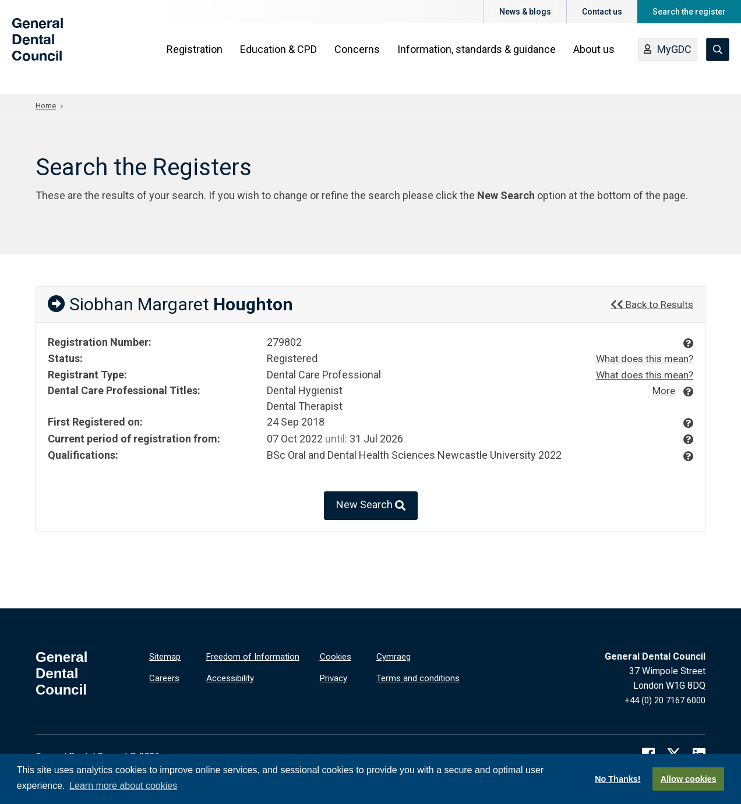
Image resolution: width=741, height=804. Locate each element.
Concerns (360, 59)
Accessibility (232, 676)
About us (597, 59)
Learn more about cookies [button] (123, 786)
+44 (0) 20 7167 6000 (661, 700)
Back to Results (649, 303)
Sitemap (166, 656)
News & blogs (525, 11)
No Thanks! (617, 779)
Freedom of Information (254, 656)
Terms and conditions (420, 676)
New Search (370, 505)
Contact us (602, 11)
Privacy (335, 676)
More (663, 390)
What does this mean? (641, 358)
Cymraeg (394, 656)
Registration (197, 59)
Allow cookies (689, 779)
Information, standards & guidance (479, 59)
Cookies (337, 656)
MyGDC (670, 60)
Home (47, 105)
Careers (165, 676)
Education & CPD (281, 59)
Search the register (689, 11)
